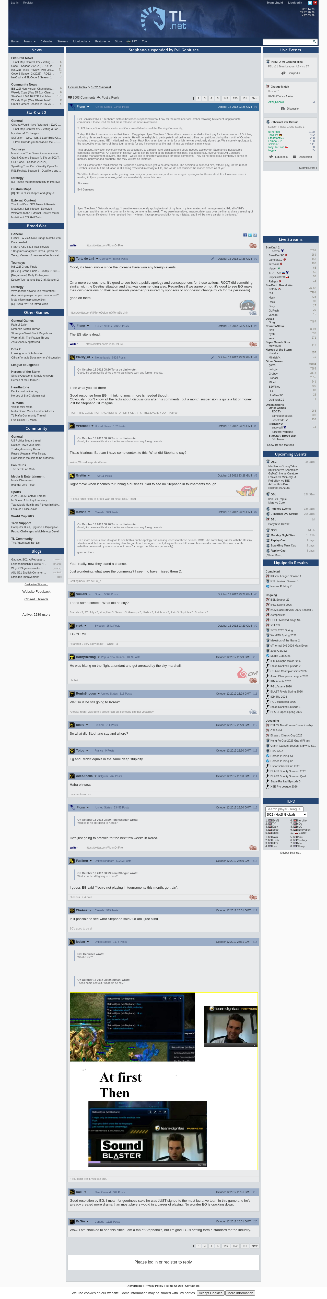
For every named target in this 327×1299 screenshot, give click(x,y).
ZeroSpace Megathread (25, 341)
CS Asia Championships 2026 (289, 671)
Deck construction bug (24, 391)
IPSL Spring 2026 (281, 604)
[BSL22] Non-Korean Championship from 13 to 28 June (32, 88)
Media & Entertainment (27, 476)
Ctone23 (57, 559)
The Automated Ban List (25, 542)
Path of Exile (19, 324)
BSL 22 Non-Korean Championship (292, 725)
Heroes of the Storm (26, 372)
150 (235, 98)
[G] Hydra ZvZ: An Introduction (29, 303)
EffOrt (275, 843)
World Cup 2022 (22, 516)
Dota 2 (16, 349)
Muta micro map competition (28, 299)
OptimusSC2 (276, 399)
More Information (240, 1293)
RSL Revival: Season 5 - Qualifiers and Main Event (36, 170)
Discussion (290, 108)
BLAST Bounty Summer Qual (288, 776)
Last (274, 846)
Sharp (301, 846)
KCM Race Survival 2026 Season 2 (292, 609)
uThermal (274, 131)
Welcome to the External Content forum (35, 212)
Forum (30, 41)
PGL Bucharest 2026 (283, 701)
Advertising (135, 1285)
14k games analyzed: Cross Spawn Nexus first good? (36, 251)
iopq (59, 577)
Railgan (273, 281)
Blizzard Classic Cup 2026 (286, 735)
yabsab (273, 314)
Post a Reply (107, 97)
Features (102, 41)
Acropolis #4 (278, 614)
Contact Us (192, 1285)
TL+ (144, 41)
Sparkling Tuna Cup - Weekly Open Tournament (36, 166)
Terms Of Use (174, 1285)
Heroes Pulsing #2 (282, 760)
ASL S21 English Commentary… (28, 572)
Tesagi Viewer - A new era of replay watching (36, 255)
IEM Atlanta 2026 (281, 681)
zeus (272, 338)
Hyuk (272, 297)
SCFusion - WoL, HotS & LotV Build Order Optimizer (36, 137)
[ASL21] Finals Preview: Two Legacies (32, 69)
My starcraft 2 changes (25, 133)
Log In (15, 2)
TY (274, 823)
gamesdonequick (282, 415)
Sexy (272, 306)
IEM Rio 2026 (279, 696)
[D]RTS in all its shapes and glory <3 (33, 193)
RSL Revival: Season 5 (284, 581)
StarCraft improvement (25, 576)
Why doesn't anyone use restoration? (33, 290)
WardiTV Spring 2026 (283, 635)
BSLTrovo (278, 439)
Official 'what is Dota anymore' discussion (36, 357)
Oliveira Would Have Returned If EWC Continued (36, 124)
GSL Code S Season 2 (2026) (29, 161)
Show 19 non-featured (280, 444)
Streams (62, 41)
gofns (272, 364)
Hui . (271, 390)
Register (28, 2)
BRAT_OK (275, 272)
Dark (275, 826)
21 (60, 69)
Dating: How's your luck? (26, 444)
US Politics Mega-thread (26, 440)
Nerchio (302, 820)
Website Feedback (36, 591)
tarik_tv (273, 369)
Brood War (36, 225)
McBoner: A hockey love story (29, 500)
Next (255, 98)
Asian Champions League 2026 (290, 676)
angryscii (277, 427)
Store (118, 41)
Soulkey (302, 840)
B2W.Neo (274, 386)
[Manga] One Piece (22, 484)
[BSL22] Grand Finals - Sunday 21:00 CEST (36, 270)
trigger (272, 150)
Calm (272, 293)
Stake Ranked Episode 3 (285, 781)
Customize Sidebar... (36, 584)
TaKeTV (273, 134)
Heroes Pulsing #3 (282, 755)
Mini (299, 843)
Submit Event (307, 167)
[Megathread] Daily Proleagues (30, 275)
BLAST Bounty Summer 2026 (288, 771)
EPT (131, 41)
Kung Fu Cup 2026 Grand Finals (290, 740)
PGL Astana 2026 (281, 686)
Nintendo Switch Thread (25, 328)
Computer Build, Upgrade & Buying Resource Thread (36, 527)
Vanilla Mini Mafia (21, 406)
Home (15, 41)
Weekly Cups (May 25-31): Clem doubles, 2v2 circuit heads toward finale (32, 92)
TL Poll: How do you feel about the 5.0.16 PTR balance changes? (36, 142)
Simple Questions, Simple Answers (32, 375)
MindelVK (275, 357)
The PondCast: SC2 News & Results (33, 204)
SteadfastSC (276, 137)
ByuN (275, 820)
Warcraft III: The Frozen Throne (30, 337)
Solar (275, 829)
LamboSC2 (275, 140)
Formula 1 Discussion (24, 508)
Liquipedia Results (291, 562)
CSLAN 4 (276, 730)
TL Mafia (17, 403)
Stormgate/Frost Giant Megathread (32, 333)
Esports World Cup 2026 (285, 766)
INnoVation (304, 829)
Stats (275, 832)
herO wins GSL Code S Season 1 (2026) (32, 77)
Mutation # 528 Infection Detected (31, 208)
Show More (274, 555)
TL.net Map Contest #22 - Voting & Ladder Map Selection (32, 62)
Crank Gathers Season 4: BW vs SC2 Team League (32, 103)
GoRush (274, 310)
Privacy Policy (154, 1285)
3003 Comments (81, 97)
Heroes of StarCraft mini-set (28, 395)
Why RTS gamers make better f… (28, 568)
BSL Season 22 (280, 599)
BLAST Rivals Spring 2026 (287, 691)
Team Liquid (275, 2)
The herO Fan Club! (23, 469)
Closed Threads (37, 599)
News (36, 49)
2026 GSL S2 (279, 650)
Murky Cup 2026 (280, 655)
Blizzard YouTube (282, 431)
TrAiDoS (57, 564)
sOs (299, 823)
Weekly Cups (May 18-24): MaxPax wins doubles (32, 100)
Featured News (22, 58)
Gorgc (272, 322)
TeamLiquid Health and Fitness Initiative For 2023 (36, 504)
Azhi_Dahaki (276, 101)
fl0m (271, 329)
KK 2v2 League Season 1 (286, 576)
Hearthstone (20, 387)
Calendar (46, 41)
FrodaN (273, 377)
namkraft (57, 572)
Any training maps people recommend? (35, 295)
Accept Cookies (211, 1293)
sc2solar (273, 144)
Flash (275, 840)
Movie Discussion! (22, 480)
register (170, 1262)
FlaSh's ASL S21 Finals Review (30, 246)
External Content (23, 200)
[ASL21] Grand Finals (24, 266)
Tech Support (21, 523)
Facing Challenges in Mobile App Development (36, 531)
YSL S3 (275, 625)
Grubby (273, 373)
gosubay (57, 568)
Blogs (36, 551)
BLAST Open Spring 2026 (286, 711)
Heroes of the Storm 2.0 (25, 380)
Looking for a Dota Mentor (27, 353)
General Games (22, 321)
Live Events (290, 49)
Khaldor (273, 353)
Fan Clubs (18, 465)
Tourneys (18, 149)
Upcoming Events (291, 454)
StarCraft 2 (36, 112)
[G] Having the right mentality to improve (35, 181)
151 (59, 96)
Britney (273, 288)
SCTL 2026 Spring (282, 630)
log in (153, 1262)
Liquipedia (295, 2)
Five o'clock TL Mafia (24, 419)
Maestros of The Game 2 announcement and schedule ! (36, 153)
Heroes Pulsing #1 (282, 586)
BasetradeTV (280, 420)
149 (226, 98)
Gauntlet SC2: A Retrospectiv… (28, 559)
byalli (272, 334)
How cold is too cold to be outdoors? (33, 457)
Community (36, 428)
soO (299, 826)
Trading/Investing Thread (26, 449)
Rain (275, 837)
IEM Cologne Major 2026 (286, 660)
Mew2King (275, 345)
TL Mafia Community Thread (28, 415)
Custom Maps (21, 189)
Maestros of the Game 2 (285, 640)
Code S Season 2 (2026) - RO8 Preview (32, 65)
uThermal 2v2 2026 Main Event (289, 645)
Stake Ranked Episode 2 (285, 666)
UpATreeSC (276, 395)
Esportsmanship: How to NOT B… (28, 563)
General (17, 121)
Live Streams (290, 239)
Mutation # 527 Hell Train (26, 217)
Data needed (19, 242)
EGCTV (276, 411)
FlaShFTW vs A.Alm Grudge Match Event (36, 238)
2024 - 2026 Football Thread (28, 495)
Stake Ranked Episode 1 (285, 706)
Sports (16, 492)
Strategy (17, 178)
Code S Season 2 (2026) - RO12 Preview (32, 73)
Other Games (36, 312)
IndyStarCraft (276, 147)
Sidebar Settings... (290, 852)
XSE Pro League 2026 (284, 786)
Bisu (300, 837)
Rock (272, 301)
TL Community (22, 539)
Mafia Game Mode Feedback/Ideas (32, 411)
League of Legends (25, 365)
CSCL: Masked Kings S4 (285, 620)
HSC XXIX (277, 750)
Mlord (272, 382)
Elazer (302, 832)
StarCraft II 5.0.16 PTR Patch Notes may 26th (32, 96)
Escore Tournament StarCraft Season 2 (35, 279)
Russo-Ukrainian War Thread (28, 453)
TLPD (290, 801)
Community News (24, 84)
